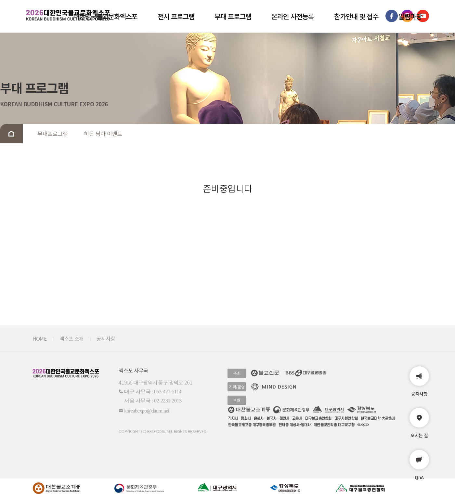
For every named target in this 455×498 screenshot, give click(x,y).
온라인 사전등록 (292, 16)
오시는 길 (419, 423)
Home (11, 133)
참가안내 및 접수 (356, 16)
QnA (419, 465)
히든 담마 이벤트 (103, 133)
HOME (39, 338)
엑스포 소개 (71, 338)
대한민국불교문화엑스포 (105, 16)
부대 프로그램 (232, 16)
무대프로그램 (52, 133)
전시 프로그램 (176, 16)
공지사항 (419, 381)
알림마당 (410, 16)
